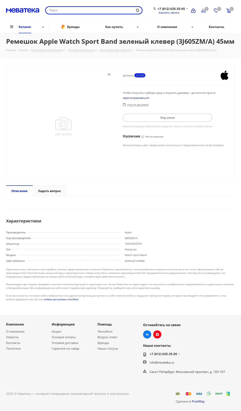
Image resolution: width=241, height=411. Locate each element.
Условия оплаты (64, 337)
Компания (15, 324)
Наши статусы (107, 348)
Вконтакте (147, 334)
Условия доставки (65, 343)
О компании (15, 331)
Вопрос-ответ (107, 337)
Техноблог (105, 331)
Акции (56, 331)
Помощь (104, 324)
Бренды (103, 343)
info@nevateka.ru (162, 362)
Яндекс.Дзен (157, 334)
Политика (13, 348)
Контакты (13, 343)
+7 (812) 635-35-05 (171, 9)
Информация (63, 324)
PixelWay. (198, 401)
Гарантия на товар (65, 348)
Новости (12, 337)
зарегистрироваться (136, 98)
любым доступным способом (61, 299)
